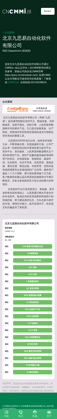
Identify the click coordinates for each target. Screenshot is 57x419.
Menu (47, 11)
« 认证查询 (8, 32)
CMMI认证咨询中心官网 (17, 11)
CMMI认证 (13, 82)
